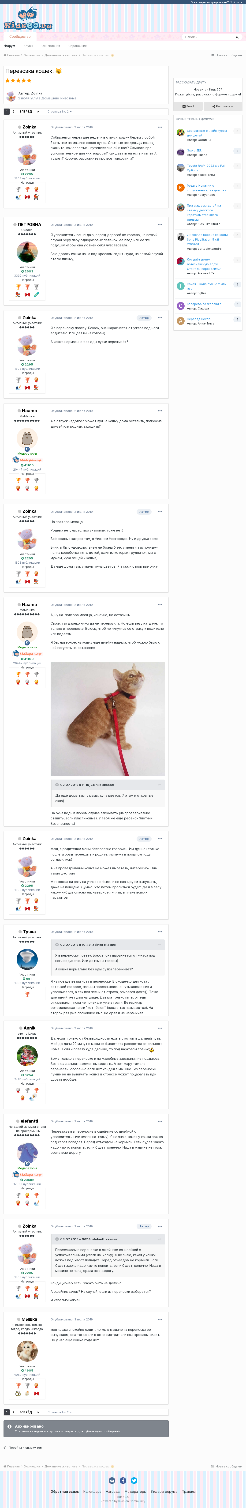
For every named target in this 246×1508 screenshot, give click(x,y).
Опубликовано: (72, 127)
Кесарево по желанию (204, 304)
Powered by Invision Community (123, 1501)
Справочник (77, 46)
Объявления (50, 46)
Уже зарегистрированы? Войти (216, 2)
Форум (9, 46)
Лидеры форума (164, 1491)
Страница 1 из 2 (60, 111)
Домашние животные (59, 98)
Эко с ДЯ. (194, 150)
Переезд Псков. (199, 319)
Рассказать (223, 106)
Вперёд (26, 111)
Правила (189, 1491)
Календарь (92, 1491)
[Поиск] (207, 37)
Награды (113, 1491)
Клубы (28, 46)
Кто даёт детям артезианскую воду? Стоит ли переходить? (204, 264)
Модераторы (135, 1491)
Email (188, 106)
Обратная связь (65, 1491)
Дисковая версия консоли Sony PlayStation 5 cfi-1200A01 (207, 239)
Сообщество (20, 36)
